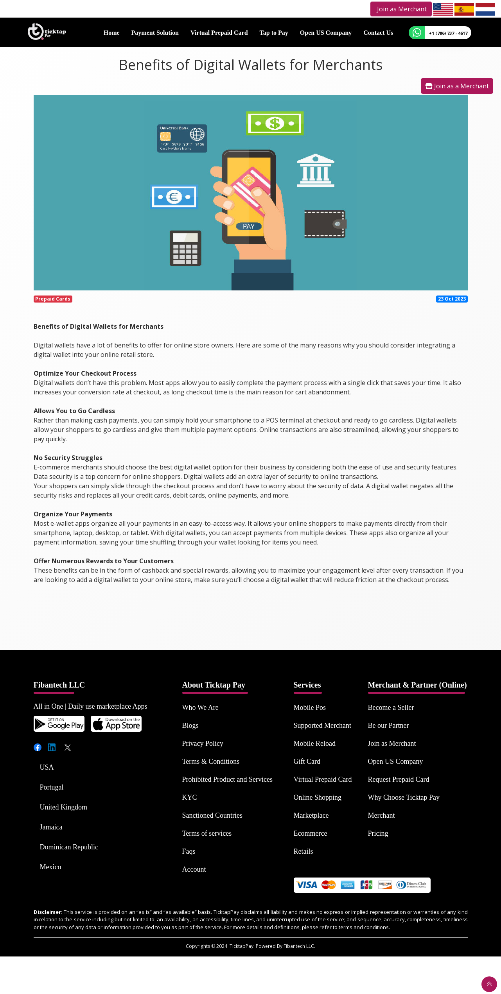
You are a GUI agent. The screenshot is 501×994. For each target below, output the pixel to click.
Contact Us (378, 32)
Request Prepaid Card (398, 779)
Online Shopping (318, 797)
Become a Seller (391, 707)
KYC (189, 797)
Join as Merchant (392, 743)
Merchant (381, 815)
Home (112, 32)
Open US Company (326, 32)
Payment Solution (155, 32)
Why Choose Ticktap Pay (404, 797)
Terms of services (207, 833)
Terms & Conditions (211, 761)
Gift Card (307, 761)
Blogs (190, 725)
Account (194, 869)
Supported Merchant (322, 725)
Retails (303, 851)
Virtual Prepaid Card (219, 32)
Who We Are (200, 707)
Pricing (378, 833)
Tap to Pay (274, 32)
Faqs (189, 851)
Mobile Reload (315, 743)
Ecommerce (310, 833)
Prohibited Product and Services (227, 779)
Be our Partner (388, 725)
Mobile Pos (310, 707)
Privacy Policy (203, 743)
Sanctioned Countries (212, 815)
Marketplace (311, 815)
